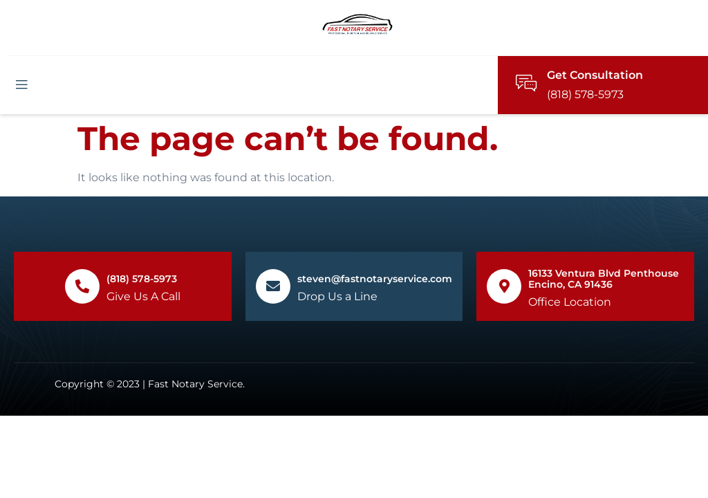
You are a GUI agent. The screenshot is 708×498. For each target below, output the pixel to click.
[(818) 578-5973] (82, 286)
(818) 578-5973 (141, 279)
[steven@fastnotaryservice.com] (273, 286)
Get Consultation (595, 75)
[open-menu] (21, 85)
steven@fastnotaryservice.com (374, 279)
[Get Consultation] (526, 83)
